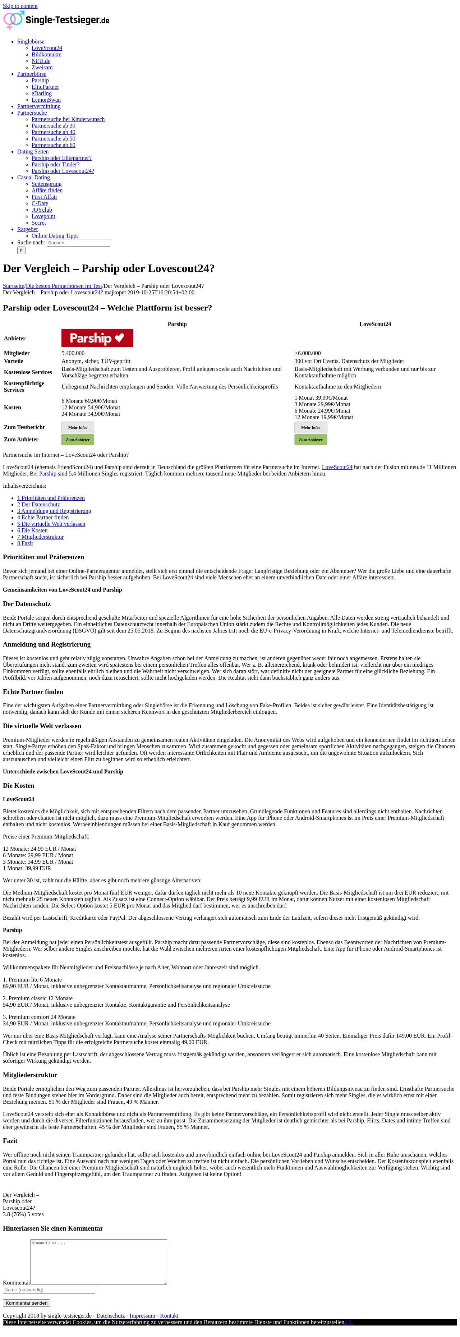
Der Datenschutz (38, 504)
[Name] (49, 1298)
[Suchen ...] (78, 243)
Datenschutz (110, 1324)
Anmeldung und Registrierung (54, 511)
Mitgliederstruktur (40, 537)
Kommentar (16, 1291)
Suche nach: (31, 242)
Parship (47, 473)
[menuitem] (237, 54)
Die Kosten (32, 530)
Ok (349, 1331)
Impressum (142, 1324)
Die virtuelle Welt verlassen (51, 524)
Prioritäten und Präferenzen (51, 498)
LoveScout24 (337, 467)
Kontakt (169, 1324)
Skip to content (20, 6)
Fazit (25, 543)
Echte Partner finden (43, 517)
